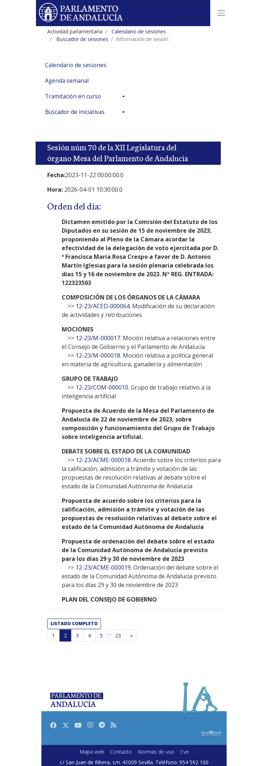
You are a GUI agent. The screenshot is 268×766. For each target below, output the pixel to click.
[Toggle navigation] (221, 13)
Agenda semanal (67, 81)
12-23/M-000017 (98, 338)
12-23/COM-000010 (102, 387)
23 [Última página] (118, 635)
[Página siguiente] (131, 635)
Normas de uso (156, 751)
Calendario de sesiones (75, 65)
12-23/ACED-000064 (103, 306)
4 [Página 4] (89, 635)
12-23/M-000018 (98, 355)
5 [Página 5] (101, 635)
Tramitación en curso (73, 96)
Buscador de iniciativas (75, 112)
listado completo (74, 623)
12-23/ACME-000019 (103, 567)
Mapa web (92, 751)
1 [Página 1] (53, 635)
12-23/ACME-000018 (103, 460)
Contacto (121, 751)
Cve (184, 751)
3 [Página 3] (77, 635)
